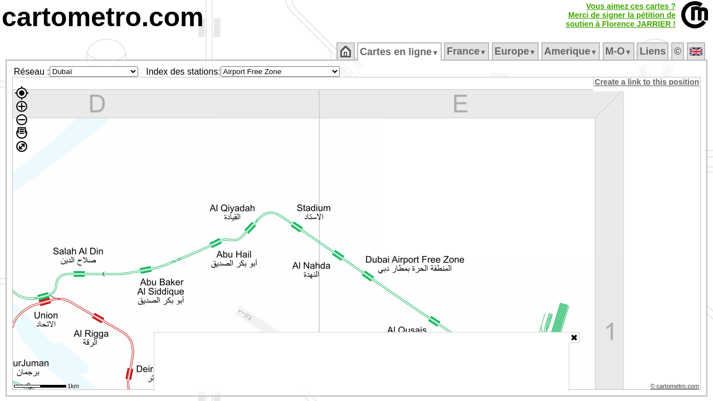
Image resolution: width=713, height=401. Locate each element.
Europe (515, 51)
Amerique (571, 51)
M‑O (619, 51)
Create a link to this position (647, 81)
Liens (654, 51)
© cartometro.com (675, 387)
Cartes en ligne (400, 51)
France (467, 51)
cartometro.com (103, 17)
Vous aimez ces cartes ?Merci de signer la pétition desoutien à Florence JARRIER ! (620, 15)
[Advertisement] (361, 362)
